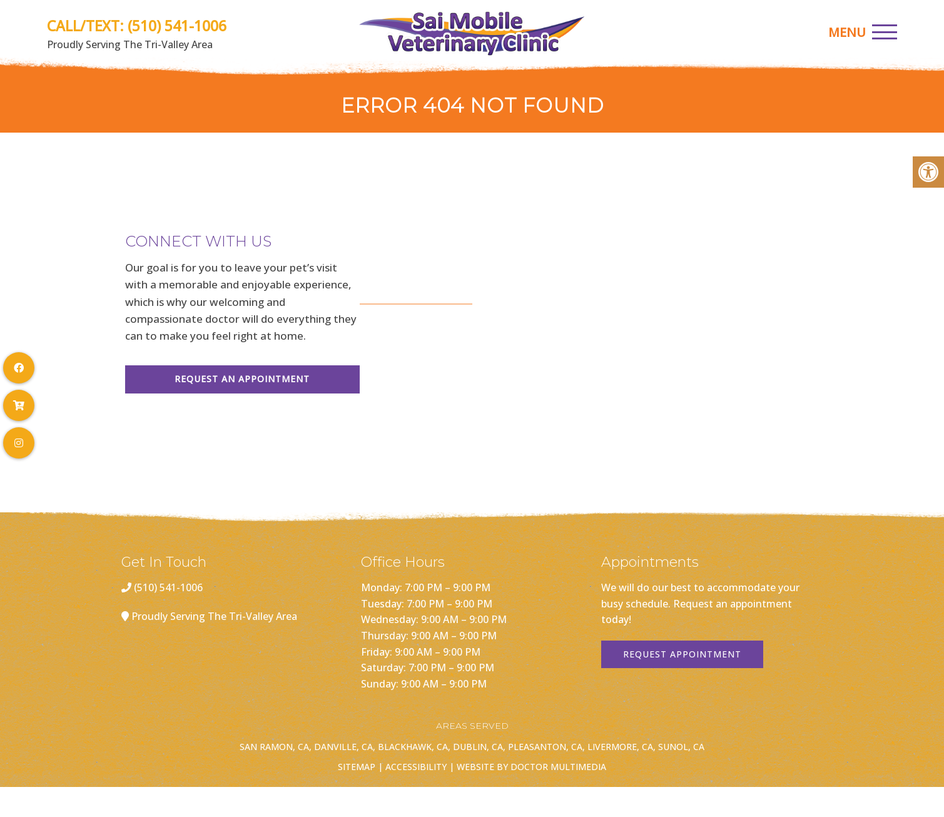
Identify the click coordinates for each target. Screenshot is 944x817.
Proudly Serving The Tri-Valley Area (214, 616)
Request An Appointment (242, 379)
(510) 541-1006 (177, 26)
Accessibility (416, 767)
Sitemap (356, 767)
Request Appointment (682, 654)
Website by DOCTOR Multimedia (531, 767)
